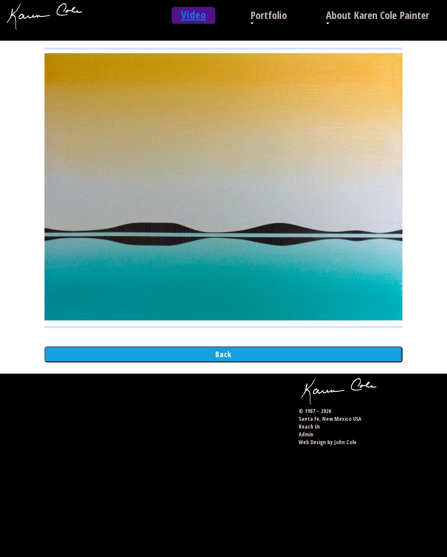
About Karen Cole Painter (377, 15)
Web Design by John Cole (328, 442)
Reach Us (309, 426)
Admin (306, 434)
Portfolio (268, 15)
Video (193, 14)
